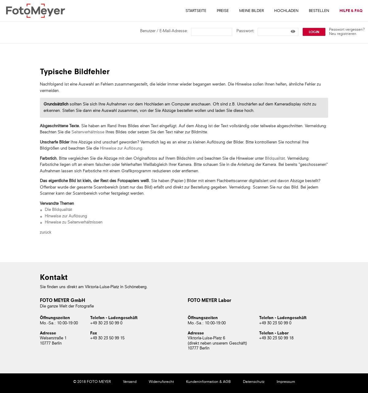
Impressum (286, 382)
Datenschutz (253, 382)
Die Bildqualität (58, 210)
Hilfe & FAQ (350, 11)
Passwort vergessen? (347, 30)
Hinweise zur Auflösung (121, 149)
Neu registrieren (342, 34)
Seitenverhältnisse (87, 132)
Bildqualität (275, 159)
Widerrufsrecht (161, 382)
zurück (46, 233)
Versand (129, 382)
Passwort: (245, 31)
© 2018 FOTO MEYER (92, 382)
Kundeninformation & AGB (208, 382)
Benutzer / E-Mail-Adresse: (164, 31)
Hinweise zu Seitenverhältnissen (73, 222)
